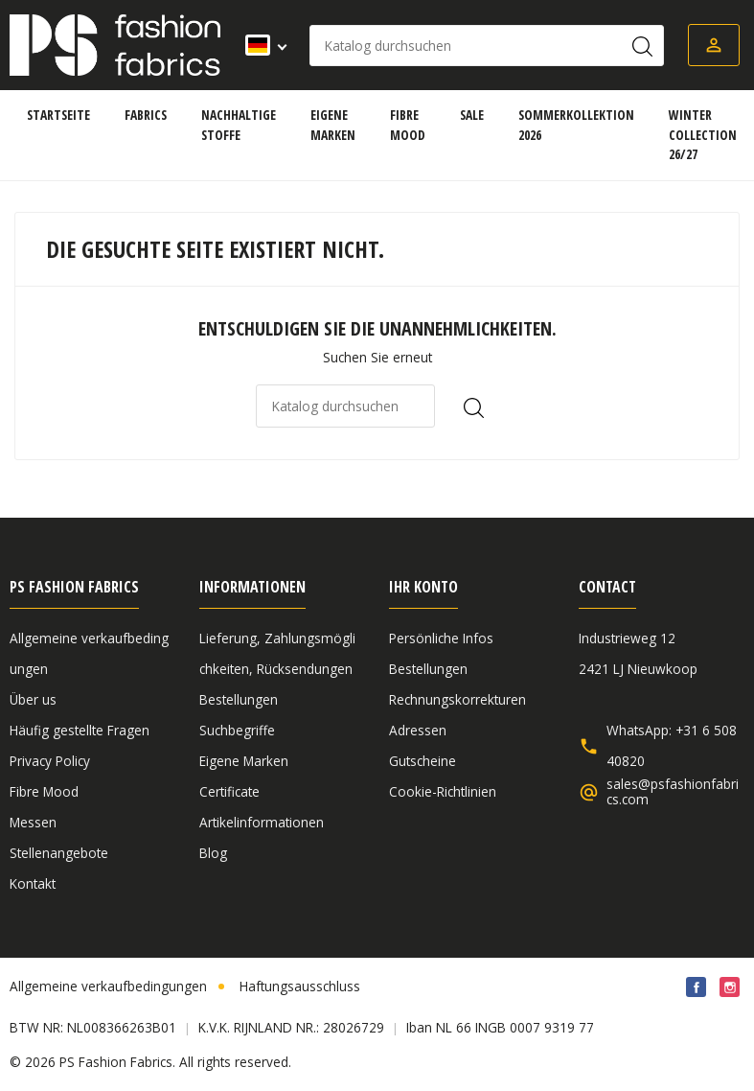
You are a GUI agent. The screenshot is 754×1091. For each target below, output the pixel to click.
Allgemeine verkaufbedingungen (108, 986)
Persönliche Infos (441, 638)
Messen (33, 822)
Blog (213, 853)
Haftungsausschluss (300, 986)
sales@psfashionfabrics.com (672, 792)
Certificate (229, 791)
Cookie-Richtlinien (442, 791)
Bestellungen (238, 699)
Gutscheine (422, 761)
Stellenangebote (59, 853)
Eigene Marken (243, 761)
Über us (33, 699)
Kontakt (33, 883)
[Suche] (486, 45)
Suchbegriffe (237, 730)
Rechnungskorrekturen (457, 699)
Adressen (417, 730)
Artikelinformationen (261, 822)
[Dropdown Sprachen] (260, 45)
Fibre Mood (44, 791)
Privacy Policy (50, 761)
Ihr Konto (423, 586)
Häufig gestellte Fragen (79, 730)
